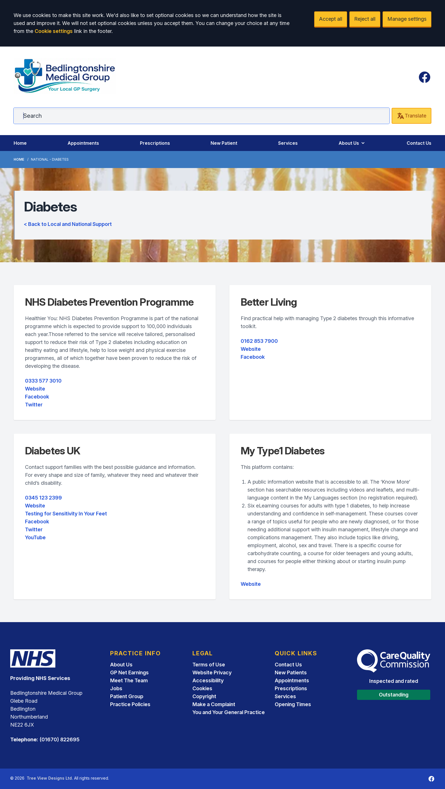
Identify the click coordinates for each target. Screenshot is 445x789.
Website (35, 389)
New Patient (224, 143)
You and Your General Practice (228, 712)
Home (20, 143)
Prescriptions (155, 143)
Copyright (204, 696)
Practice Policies (130, 704)
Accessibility (208, 680)
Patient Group (126, 696)
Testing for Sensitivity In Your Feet (66, 514)
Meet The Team (129, 680)
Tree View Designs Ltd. (50, 778)
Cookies (202, 688)
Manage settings (407, 19)
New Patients (291, 672)
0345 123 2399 (43, 498)
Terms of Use (208, 665)
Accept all (330, 19)
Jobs (116, 688)
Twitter (34, 405)
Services (288, 143)
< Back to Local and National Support (68, 224)
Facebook (37, 397)
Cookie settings (54, 31)
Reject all (364, 19)
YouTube (35, 537)
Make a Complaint (213, 704)
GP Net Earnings (129, 672)
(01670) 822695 (59, 739)
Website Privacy (212, 672)
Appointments (83, 143)
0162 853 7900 (259, 341)
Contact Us (419, 143)
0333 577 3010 (43, 381)
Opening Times (293, 704)
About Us (352, 143)
